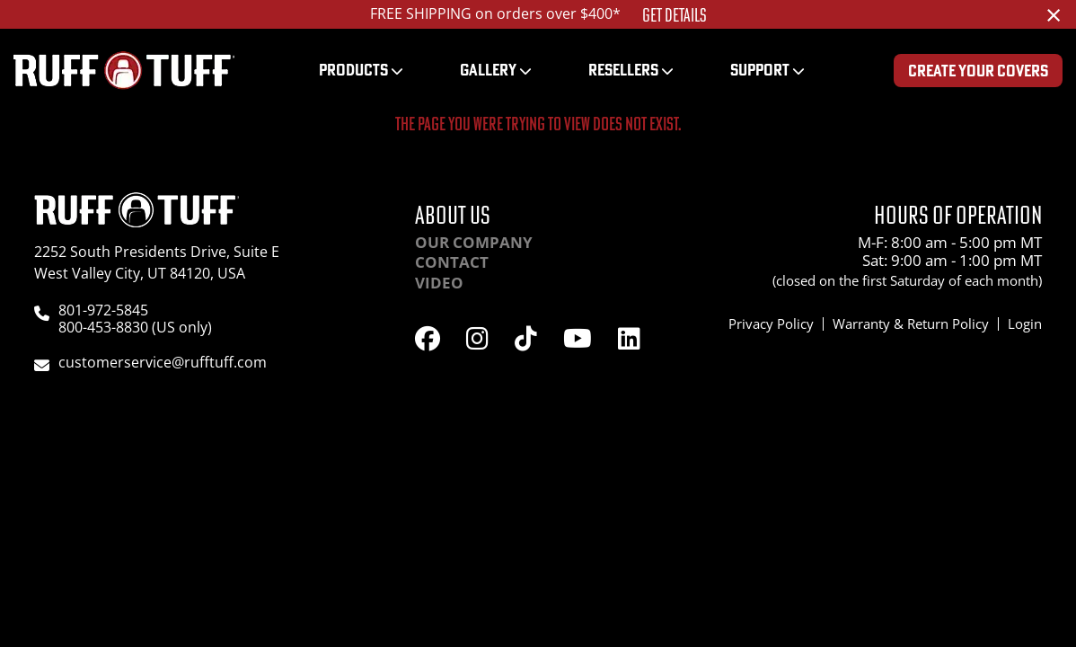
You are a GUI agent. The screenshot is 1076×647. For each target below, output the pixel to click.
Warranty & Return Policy (911, 323)
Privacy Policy (771, 323)
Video (439, 282)
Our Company (474, 242)
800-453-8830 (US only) (135, 327)
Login (1025, 323)
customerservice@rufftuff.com (162, 362)
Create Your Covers (978, 70)
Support (759, 69)
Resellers (623, 69)
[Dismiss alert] (1053, 14)
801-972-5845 (103, 310)
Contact (452, 262)
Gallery (488, 69)
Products (353, 69)
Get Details (674, 15)
